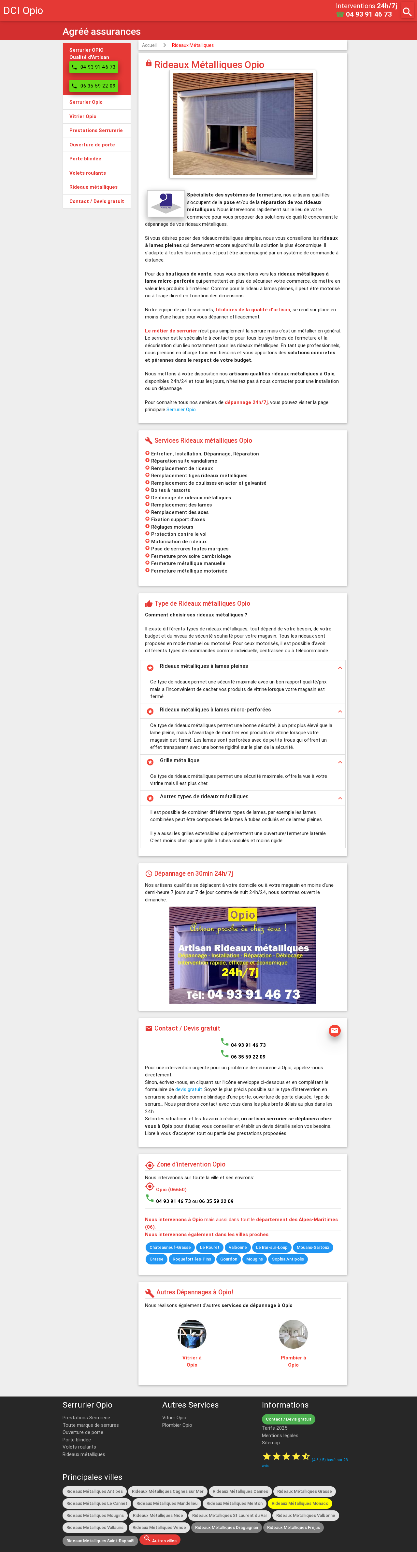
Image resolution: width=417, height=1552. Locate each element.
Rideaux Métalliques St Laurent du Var (229, 1515)
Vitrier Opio (174, 1417)
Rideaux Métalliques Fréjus (293, 1527)
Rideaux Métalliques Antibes (94, 1491)
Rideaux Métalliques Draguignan (226, 1527)
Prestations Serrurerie (86, 1417)
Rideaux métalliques (84, 1454)
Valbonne (238, 1247)
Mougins (254, 1259)
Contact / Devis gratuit (288, 1419)
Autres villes (160, 1539)
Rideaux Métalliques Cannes (240, 1491)
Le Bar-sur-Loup (272, 1247)
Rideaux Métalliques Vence (159, 1527)
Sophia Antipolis (288, 1259)
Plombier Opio (177, 1425)
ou (213, 1201)
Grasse (157, 1259)
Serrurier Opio (181, 409)
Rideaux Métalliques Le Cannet (96, 1503)
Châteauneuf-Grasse (170, 1247)
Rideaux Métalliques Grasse (304, 1491)
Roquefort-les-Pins (192, 1259)
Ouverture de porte (83, 1432)
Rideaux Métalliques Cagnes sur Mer (168, 1491)
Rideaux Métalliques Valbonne (305, 1515)
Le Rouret (210, 1247)
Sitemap (271, 1442)
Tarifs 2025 (275, 1428)
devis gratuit (188, 1089)
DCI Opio (23, 10)
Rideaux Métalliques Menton (235, 1503)
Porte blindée (77, 1440)
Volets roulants (79, 1447)
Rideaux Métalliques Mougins (95, 1515)
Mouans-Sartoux (313, 1247)
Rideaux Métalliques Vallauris (94, 1527)
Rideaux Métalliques (193, 45)
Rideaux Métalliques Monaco (300, 1503)
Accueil (149, 45)
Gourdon (228, 1259)
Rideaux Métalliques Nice (158, 1515)
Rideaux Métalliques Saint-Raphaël (100, 1541)
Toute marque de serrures (91, 1425)
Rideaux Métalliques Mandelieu (167, 1503)
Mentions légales (280, 1435)
